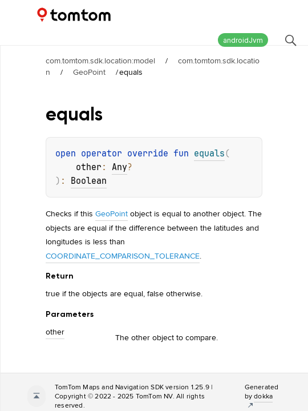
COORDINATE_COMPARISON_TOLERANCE (123, 255)
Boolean (89, 181)
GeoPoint (89, 72)
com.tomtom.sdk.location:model (100, 60)
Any (119, 167)
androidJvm (243, 40)
